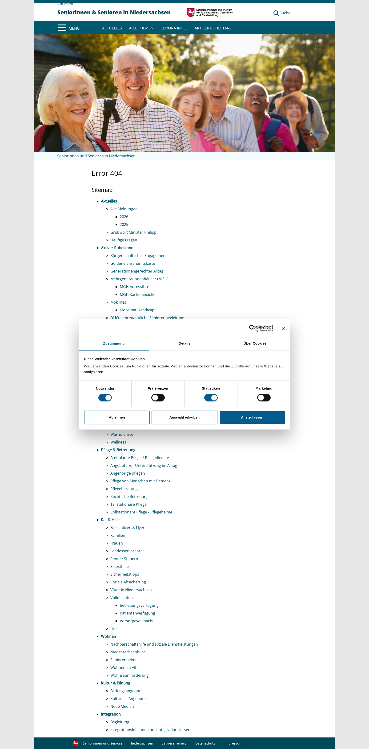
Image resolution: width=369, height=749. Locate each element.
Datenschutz (205, 743)
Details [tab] (184, 343)
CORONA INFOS (174, 28)
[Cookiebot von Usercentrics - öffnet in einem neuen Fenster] (252, 328)
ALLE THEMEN (141, 28)
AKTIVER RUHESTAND (214, 28)
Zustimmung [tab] (114, 343)
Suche (285, 13)
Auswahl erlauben (184, 417)
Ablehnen (117, 417)
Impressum (233, 743)
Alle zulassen (252, 417)
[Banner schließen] (283, 328)
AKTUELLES (112, 28)
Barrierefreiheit (173, 743)
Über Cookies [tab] (255, 343)
